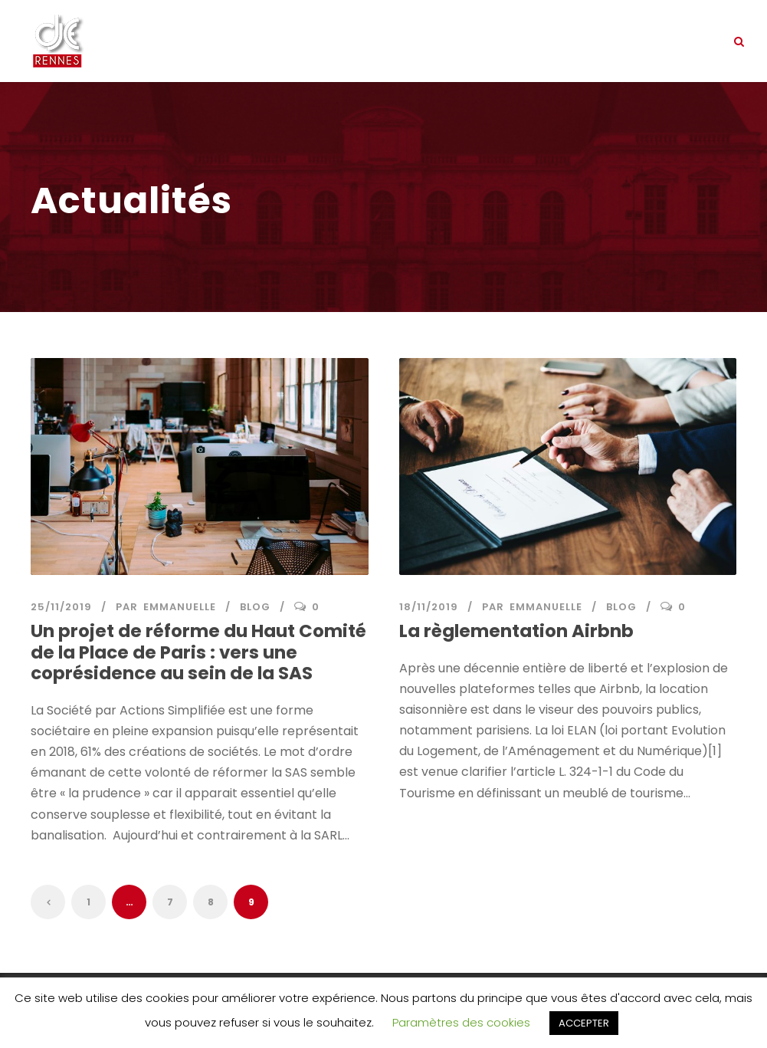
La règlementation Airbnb (516, 631)
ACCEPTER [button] (584, 1023)
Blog (255, 607)
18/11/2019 (428, 607)
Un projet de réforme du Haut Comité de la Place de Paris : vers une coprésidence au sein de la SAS (198, 652)
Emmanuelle (179, 607)
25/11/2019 (61, 607)
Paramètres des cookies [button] (461, 1022)
